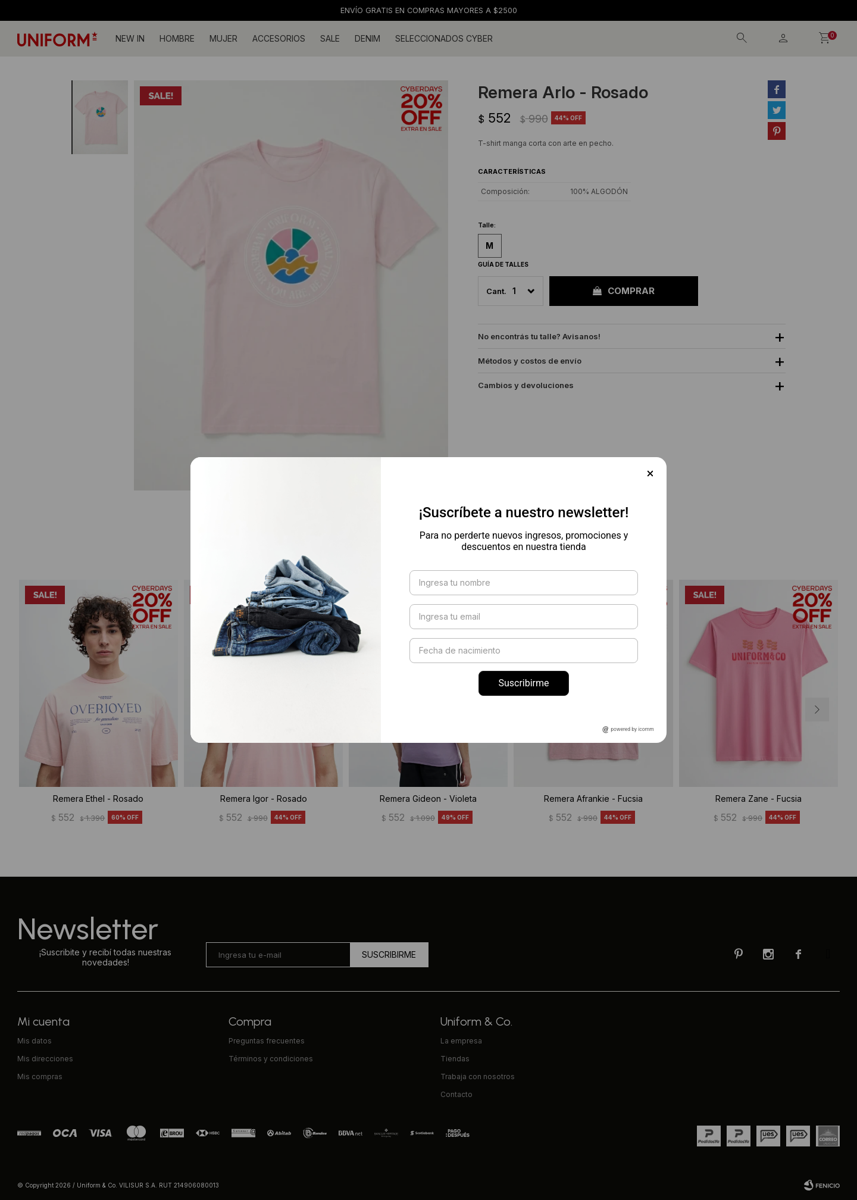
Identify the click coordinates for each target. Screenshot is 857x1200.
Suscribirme (523, 683)
